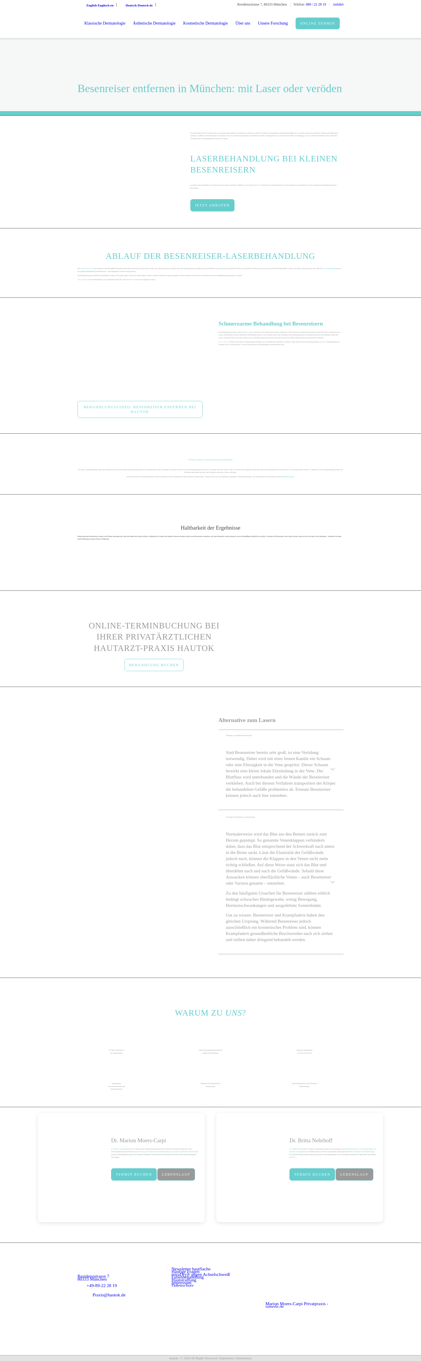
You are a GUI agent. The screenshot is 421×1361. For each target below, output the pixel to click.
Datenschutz (183, 1285)
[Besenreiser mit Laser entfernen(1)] (140, 355)
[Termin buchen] (134, 1174)
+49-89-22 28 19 (102, 1285)
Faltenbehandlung (188, 1276)
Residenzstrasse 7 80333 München (93, 1277)
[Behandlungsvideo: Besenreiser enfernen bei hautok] (140, 409)
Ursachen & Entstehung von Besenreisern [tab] (282, 819)
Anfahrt (338, 4)
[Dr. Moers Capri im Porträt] (73, 1167)
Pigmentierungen (288, 477)
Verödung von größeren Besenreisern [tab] (282, 738)
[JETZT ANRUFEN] (212, 205)
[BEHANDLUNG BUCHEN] (154, 665)
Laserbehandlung (330, 268)
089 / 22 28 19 (316, 4)
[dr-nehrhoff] (251, 1167)
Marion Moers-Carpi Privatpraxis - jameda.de (296, 1305)
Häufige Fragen (186, 1271)
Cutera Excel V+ (86, 268)
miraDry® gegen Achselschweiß (201, 1274)
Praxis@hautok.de (109, 1294)
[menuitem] (104, 23)
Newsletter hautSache (191, 1268)
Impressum (181, 1282)
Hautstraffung (184, 1279)
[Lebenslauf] (176, 1174)
